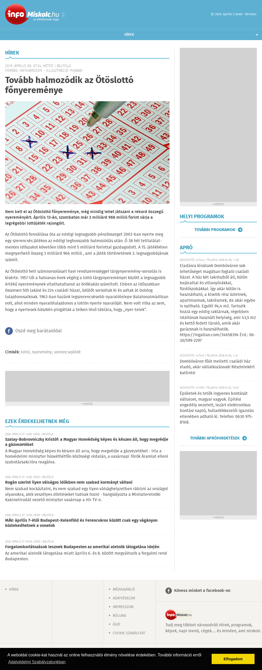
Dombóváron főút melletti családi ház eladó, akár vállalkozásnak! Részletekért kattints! (217, 367)
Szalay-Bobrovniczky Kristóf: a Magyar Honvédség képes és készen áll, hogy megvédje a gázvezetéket (86, 442)
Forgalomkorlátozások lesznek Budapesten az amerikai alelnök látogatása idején (82, 547)
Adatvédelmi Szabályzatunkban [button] (37, 662)
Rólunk (119, 616)
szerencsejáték (67, 352)
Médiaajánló (124, 589)
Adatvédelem (124, 598)
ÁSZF (116, 624)
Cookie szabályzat (129, 633)
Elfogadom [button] (233, 659)
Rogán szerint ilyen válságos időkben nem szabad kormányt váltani (69, 482)
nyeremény (42, 352)
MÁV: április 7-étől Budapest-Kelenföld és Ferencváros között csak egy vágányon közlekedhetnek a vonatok (81, 523)
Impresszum (123, 607)
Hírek (129, 35)
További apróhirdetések (215, 438)
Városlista (63, 14)
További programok (214, 229)
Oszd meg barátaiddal (38, 331)
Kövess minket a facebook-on (202, 591)
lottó (25, 352)
